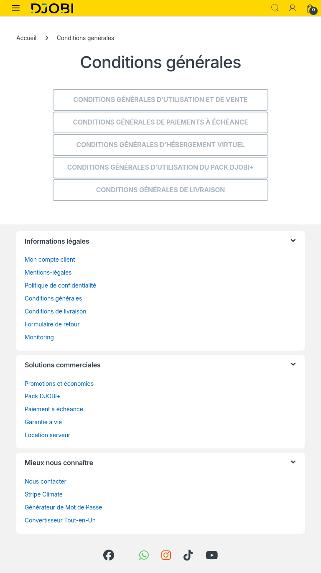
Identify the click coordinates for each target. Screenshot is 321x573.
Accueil (26, 37)
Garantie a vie (43, 421)
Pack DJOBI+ (43, 396)
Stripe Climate (44, 494)
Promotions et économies (59, 383)
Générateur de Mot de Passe (63, 507)
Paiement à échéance (54, 409)
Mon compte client (50, 259)
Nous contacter (45, 481)
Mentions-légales (48, 272)
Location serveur (47, 434)
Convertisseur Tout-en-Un (60, 520)
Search (275, 8)
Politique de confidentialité (60, 285)
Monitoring (39, 337)
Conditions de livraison (56, 311)
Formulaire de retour (52, 324)
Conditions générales (53, 298)
